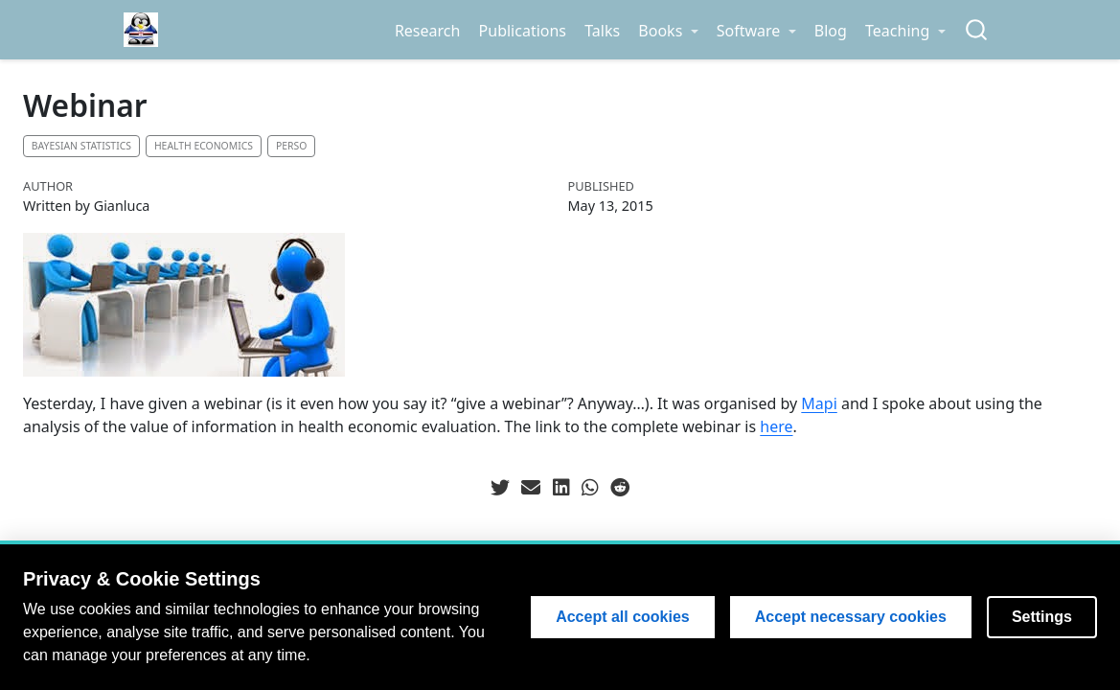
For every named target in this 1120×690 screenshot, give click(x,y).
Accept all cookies (623, 617)
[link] (668, 31)
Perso (291, 145)
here (776, 426)
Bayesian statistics (81, 145)
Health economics (203, 145)
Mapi (818, 403)
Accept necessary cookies (851, 617)
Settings (1042, 617)
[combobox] (977, 30)
